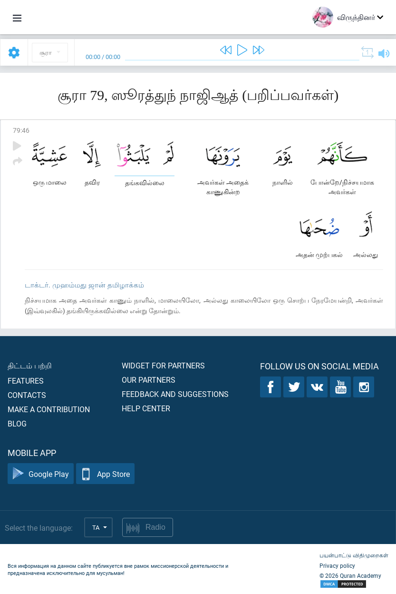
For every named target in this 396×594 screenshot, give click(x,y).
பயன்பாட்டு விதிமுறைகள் (353, 555)
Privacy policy (337, 565)
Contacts (27, 395)
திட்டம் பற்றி (30, 365)
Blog (17, 423)
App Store (105, 473)
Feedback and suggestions (175, 394)
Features (26, 381)
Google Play (40, 473)
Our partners (148, 380)
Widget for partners (163, 365)
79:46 (21, 130)
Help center (146, 408)
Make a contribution (49, 409)
